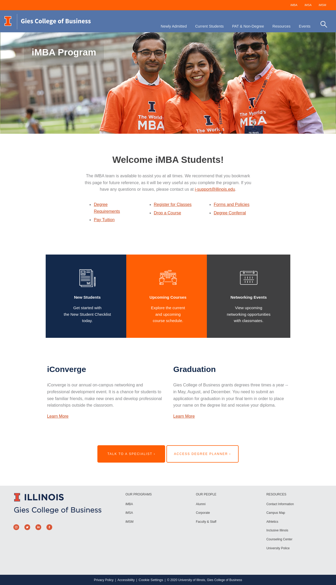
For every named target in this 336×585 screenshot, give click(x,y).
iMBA (293, 5)
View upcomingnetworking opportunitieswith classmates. (249, 314)
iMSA (308, 5)
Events (305, 26)
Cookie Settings (151, 580)
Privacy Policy (104, 580)
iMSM (322, 5)
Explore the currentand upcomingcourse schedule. (168, 314)
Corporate (203, 513)
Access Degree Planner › (202, 454)
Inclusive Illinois (277, 530)
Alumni (201, 504)
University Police (278, 548)
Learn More (58, 416)
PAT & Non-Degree (248, 26)
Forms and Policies (231, 204)
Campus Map (275, 513)
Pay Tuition (104, 220)
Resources (281, 26)
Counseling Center (279, 539)
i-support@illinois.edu (215, 189)
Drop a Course (167, 213)
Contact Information (280, 504)
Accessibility (126, 580)
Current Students (209, 26)
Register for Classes (173, 204)
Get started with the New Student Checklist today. (87, 314)
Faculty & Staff (206, 522)
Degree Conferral (230, 213)
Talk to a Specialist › (131, 454)
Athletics (272, 522)
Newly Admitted (174, 26)
